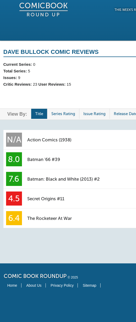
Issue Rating (94, 113)
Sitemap (89, 285)
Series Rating (63, 113)
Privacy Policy (62, 285)
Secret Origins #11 (45, 198)
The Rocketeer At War (49, 218)
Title (39, 113)
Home (12, 285)
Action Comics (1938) (49, 139)
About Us (34, 285)
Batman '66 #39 (43, 159)
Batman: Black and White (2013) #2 (63, 179)
